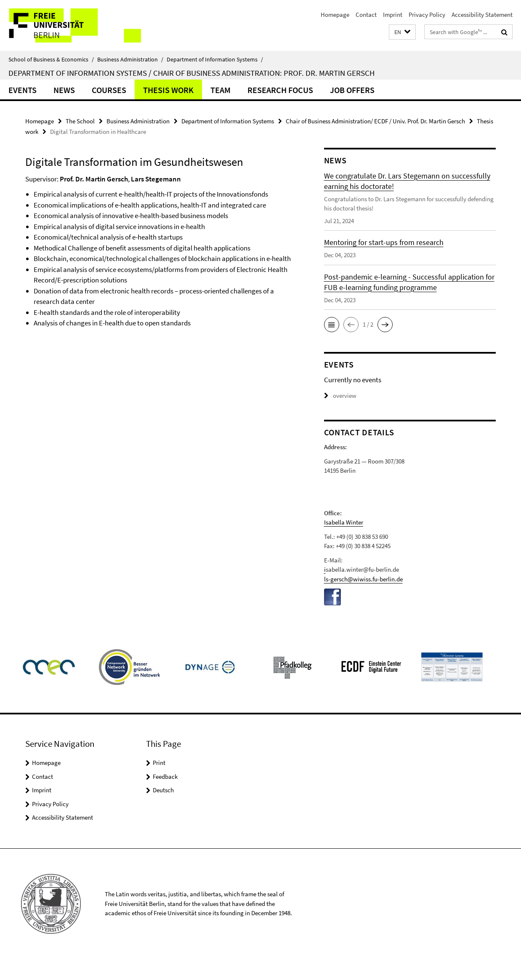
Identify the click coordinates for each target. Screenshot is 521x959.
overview (340, 396)
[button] (402, 32)
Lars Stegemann (156, 179)
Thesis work (168, 90)
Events (22, 90)
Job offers (352, 90)
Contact (366, 15)
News (64, 90)
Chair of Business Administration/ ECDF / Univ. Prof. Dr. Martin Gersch (375, 121)
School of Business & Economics (51, 59)
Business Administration (130, 59)
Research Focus (280, 90)
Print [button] (159, 763)
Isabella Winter (343, 522)
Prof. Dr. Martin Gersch (94, 179)
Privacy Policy (427, 15)
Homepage (335, 15)
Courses (109, 90)
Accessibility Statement (482, 15)
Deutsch (163, 790)
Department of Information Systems (215, 59)
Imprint (392, 15)
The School (80, 121)
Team (220, 90)
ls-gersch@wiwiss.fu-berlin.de (363, 579)
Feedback (165, 777)
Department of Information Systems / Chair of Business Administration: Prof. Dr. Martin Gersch (191, 73)
